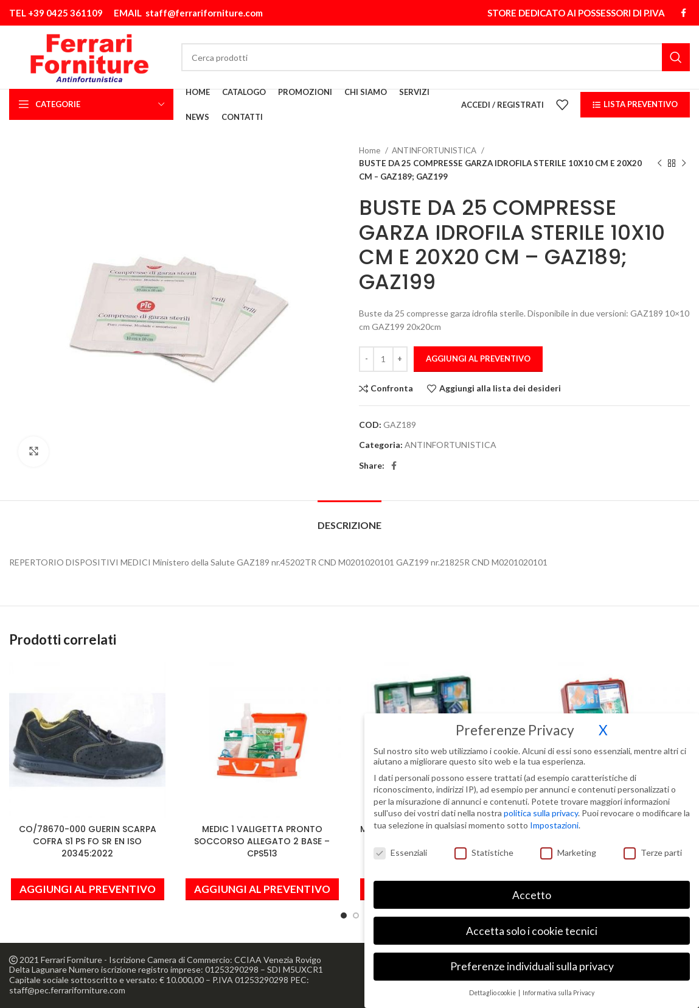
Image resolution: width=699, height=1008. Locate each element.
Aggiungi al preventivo (478, 358)
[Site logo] (89, 56)
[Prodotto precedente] (659, 164)
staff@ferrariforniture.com (204, 12)
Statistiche (483, 844)
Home (370, 150)
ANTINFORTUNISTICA (435, 150)
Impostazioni (554, 816)
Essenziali (400, 844)
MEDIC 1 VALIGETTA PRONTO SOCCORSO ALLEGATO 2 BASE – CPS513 (262, 841)
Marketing (568, 844)
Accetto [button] (531, 886)
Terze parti (653, 844)
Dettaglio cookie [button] (493, 984)
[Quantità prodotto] (383, 359)
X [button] (603, 721)
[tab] (349, 518)
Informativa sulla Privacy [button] (558, 984)
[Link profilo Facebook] (683, 13)
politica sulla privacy (541, 804)
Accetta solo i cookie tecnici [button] (531, 921)
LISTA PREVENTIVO (635, 104)
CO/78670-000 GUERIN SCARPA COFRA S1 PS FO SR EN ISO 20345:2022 (87, 841)
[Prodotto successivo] (684, 164)
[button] (87, 889)
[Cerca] (435, 57)
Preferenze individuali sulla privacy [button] (532, 957)
